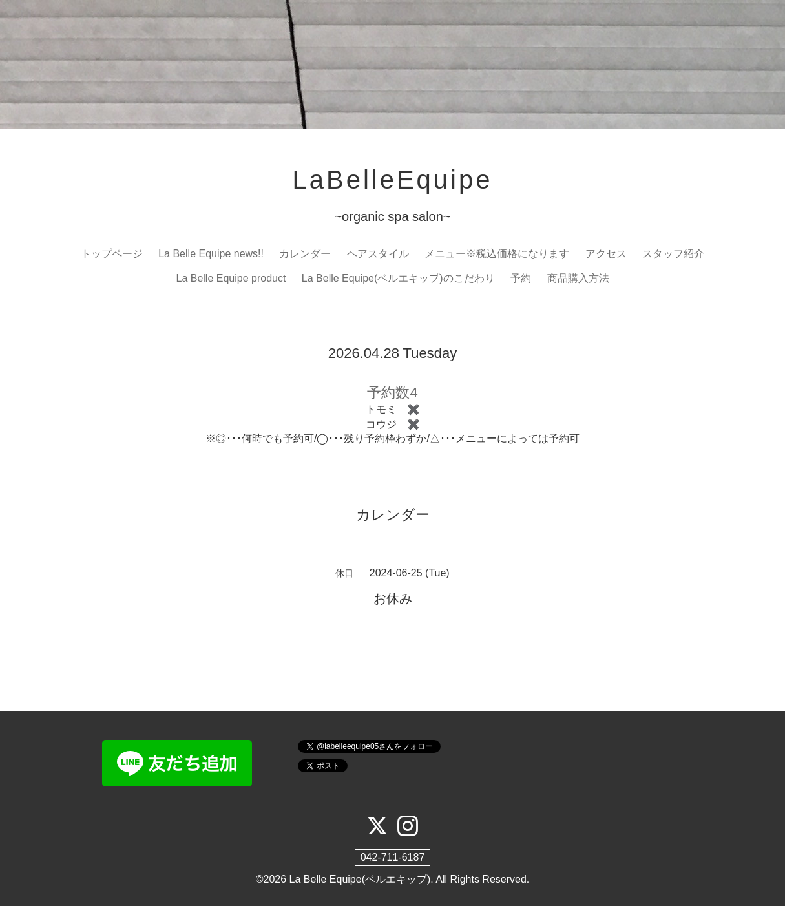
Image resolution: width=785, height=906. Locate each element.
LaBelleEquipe (393, 179)
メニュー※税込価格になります (496, 253)
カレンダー (305, 253)
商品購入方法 (578, 278)
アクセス (606, 253)
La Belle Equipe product (231, 278)
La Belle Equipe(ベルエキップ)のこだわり (398, 278)
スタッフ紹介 (673, 253)
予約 (520, 278)
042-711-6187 (393, 857)
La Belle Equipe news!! (211, 253)
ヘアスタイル (378, 253)
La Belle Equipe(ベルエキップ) (360, 879)
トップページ (112, 253)
